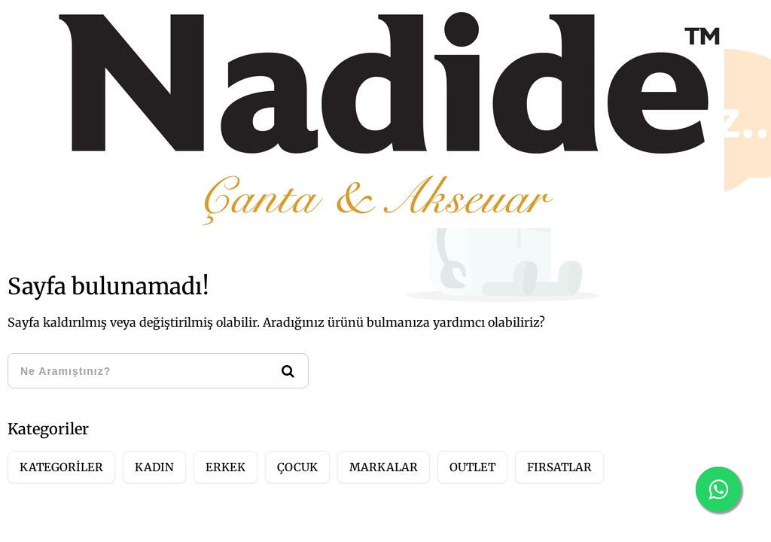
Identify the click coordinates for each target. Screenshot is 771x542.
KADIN (154, 467)
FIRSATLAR (559, 467)
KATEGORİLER (61, 467)
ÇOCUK (297, 467)
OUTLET (472, 467)
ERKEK (225, 467)
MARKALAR (383, 467)
